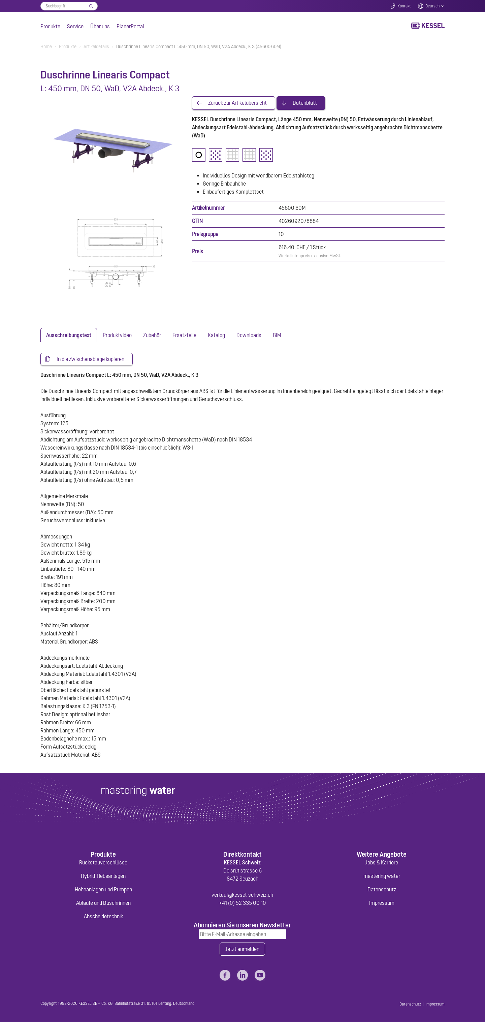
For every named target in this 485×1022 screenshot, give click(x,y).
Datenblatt (305, 103)
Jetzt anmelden (242, 949)
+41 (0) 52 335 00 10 (242, 903)
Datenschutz (381, 889)
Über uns (100, 26)
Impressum (381, 903)
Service (75, 26)
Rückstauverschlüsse (103, 862)
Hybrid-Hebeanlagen (103, 876)
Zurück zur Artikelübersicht (237, 103)
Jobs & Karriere (381, 862)
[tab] (68, 335)
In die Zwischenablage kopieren (90, 359)
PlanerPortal (130, 26)
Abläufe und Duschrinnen (103, 903)
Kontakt (404, 6)
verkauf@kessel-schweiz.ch (242, 895)
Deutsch (432, 6)
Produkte (50, 26)
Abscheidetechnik (103, 916)
